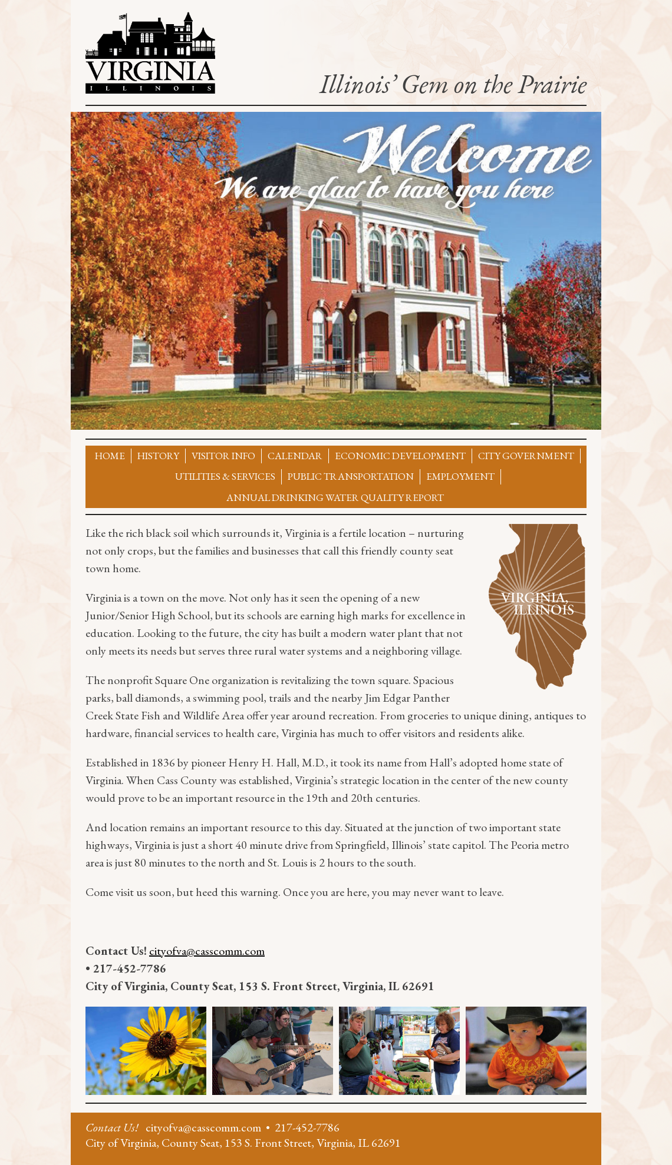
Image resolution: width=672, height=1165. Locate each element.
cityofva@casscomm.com (207, 950)
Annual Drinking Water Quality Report (335, 497)
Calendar (295, 455)
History (158, 455)
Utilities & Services (225, 476)
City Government (526, 455)
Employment (460, 476)
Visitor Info (223, 455)
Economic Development (400, 455)
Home (110, 455)
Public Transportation (351, 476)
